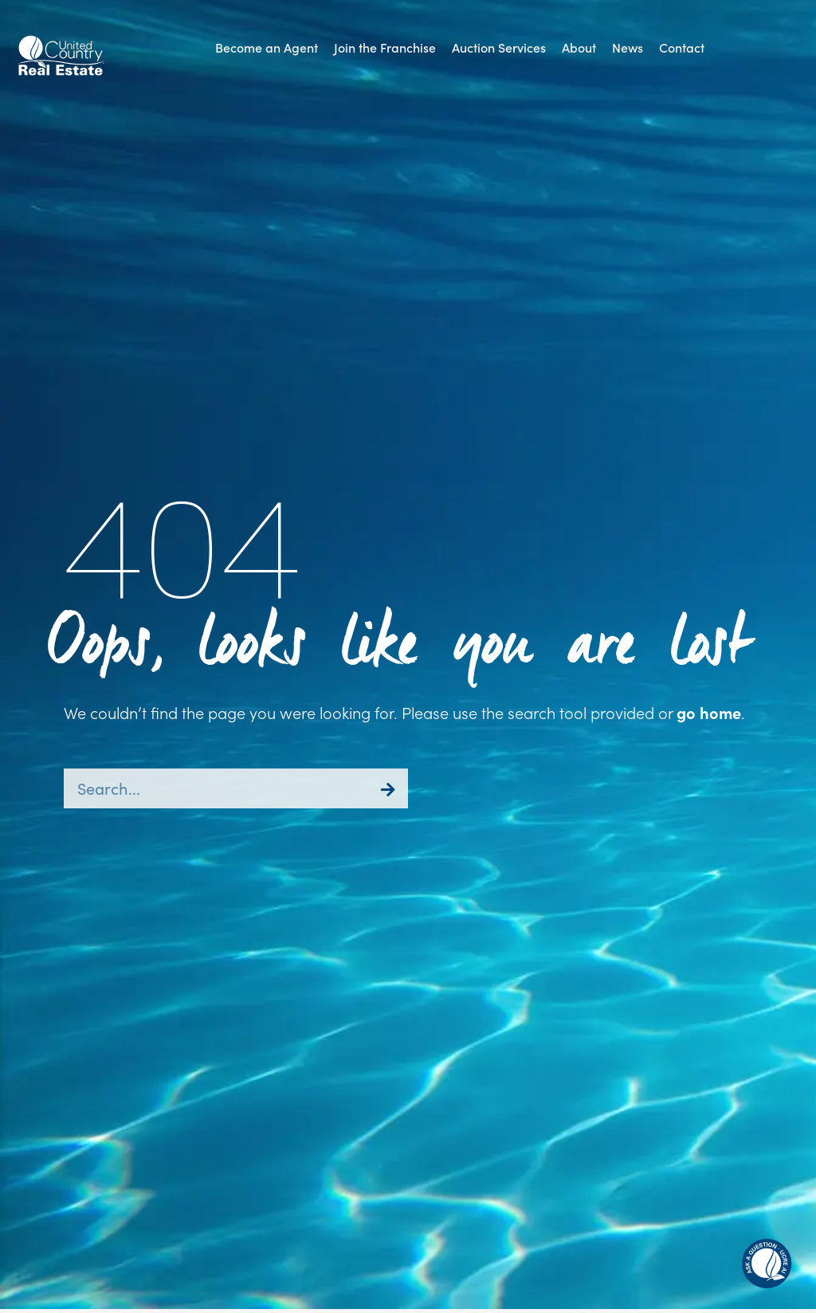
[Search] (388, 788)
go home (709, 712)
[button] (766, 1263)
